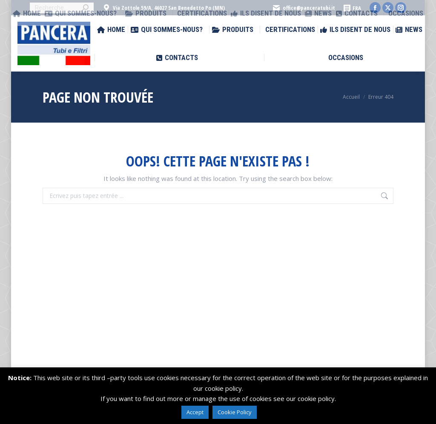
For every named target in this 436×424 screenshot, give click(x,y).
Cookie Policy (235, 412)
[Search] (62, 8)
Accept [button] (195, 412)
